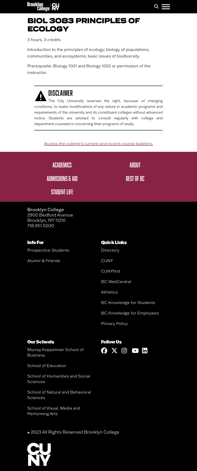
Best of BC (135, 178)
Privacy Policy (114, 323)
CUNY (107, 260)
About (135, 164)
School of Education (46, 365)
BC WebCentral (116, 281)
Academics (62, 164)
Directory (110, 250)
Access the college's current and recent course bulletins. (98, 143)
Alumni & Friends (43, 260)
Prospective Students (48, 250)
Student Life (62, 191)
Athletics (109, 292)
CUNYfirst (110, 271)
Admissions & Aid (62, 178)
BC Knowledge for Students (128, 302)
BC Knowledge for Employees (130, 313)
